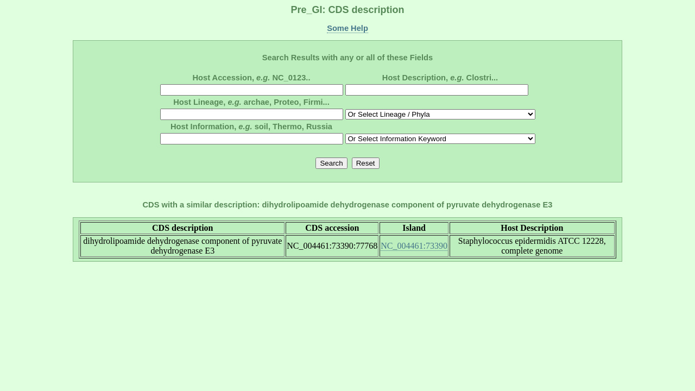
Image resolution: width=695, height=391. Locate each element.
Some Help (347, 28)
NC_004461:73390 (414, 245)
